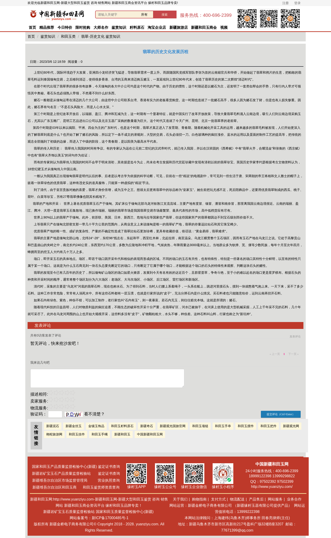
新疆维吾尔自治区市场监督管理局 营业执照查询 (76, 480)
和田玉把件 (268, 426)
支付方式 (218, 499)
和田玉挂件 (77, 434)
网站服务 (275, 499)
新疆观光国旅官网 (172, 426)
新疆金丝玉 (74, 426)
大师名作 (101, 27)
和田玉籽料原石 (122, 426)
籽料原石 (137, 27)
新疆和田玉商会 (204, 27)
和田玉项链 (200, 426)
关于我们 (180, 499)
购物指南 (199, 499)
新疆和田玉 (122, 434)
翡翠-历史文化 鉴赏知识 (100, 36)
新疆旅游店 (178, 27)
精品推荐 (46, 27)
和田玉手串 (223, 426)
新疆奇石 (146, 426)
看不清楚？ (85, 414)
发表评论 (295, 336)
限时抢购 (82, 27)
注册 (285, 3)
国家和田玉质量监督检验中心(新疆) (125, 512)
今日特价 (64, 27)
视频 (224, 27)
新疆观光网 (291, 426)
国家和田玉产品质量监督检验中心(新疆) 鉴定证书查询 (76, 467)
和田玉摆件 (246, 426)
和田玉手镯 (99, 434)
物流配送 (237, 499)
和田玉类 (68, 36)
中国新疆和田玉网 (150, 434)
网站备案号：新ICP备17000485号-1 (99, 518)
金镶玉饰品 (96, 426)
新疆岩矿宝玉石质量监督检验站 (69, 512)
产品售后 (256, 499)
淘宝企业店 (157, 27)
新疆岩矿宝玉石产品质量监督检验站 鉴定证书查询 (76, 473)
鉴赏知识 (118, 27)
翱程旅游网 (54, 434)
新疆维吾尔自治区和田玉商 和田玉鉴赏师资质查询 (76, 487)
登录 (297, 3)
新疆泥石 (52, 426)
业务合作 (294, 499)
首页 (32, 27)
